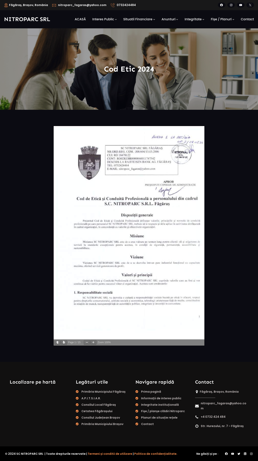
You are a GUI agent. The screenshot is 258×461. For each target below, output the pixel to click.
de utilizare (123, 454)
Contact (147, 424)
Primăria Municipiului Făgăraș (103, 392)
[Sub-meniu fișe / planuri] (233, 19)
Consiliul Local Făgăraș (98, 405)
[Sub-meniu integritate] (203, 19)
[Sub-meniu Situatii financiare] (154, 19)
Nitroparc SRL (27, 19)
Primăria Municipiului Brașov (102, 424)
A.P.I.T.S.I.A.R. (91, 398)
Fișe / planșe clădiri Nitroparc (163, 411)
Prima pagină (151, 392)
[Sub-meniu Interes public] (116, 19)
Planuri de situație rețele (159, 418)
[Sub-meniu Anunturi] (177, 19)
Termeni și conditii (101, 454)
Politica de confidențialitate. (155, 454)
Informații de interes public (161, 398)
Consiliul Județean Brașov (100, 418)
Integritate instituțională (160, 405)
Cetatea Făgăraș (94, 411)
